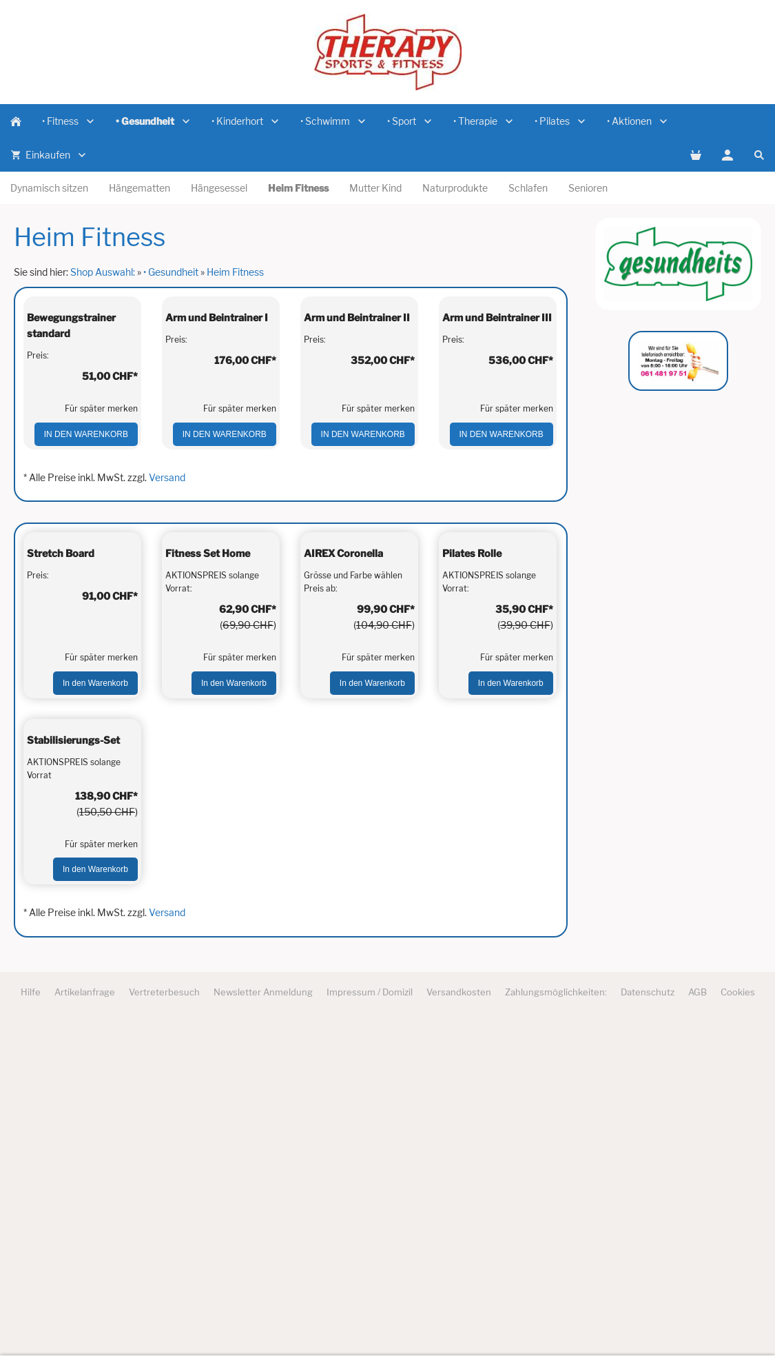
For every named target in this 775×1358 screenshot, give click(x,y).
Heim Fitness (235, 272)
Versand (167, 588)
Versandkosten (458, 1324)
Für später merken (101, 519)
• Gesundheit (170, 272)
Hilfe (31, 1324)
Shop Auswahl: (102, 272)
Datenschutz (647, 1324)
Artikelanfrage (84, 1324)
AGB (697, 1324)
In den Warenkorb (86, 544)
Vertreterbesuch (164, 1324)
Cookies (738, 1324)
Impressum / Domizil (370, 1324)
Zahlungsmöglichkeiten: (556, 1324)
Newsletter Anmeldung (263, 1324)
